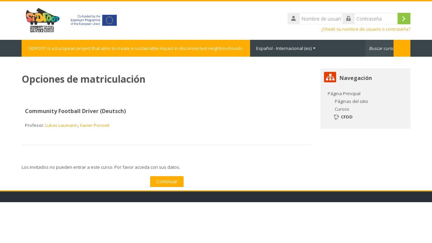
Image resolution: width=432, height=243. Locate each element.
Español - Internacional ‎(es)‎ (286, 48)
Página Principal (344, 93)
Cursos (342, 109)
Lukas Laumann (61, 125)
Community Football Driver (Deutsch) (75, 111)
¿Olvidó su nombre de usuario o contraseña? (365, 29)
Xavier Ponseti (94, 125)
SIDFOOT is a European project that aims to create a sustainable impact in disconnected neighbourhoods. (135, 48)
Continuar (167, 181)
